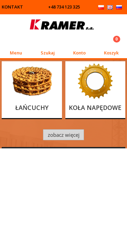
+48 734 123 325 (64, 7)
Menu (16, 53)
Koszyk (111, 53)
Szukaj (48, 53)
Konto (79, 53)
